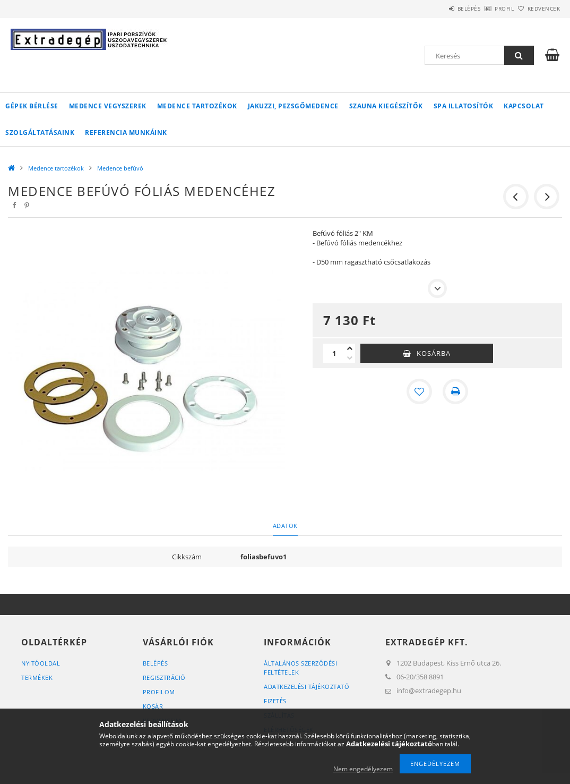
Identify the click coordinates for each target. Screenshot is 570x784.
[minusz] (349, 358)
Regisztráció (164, 677)
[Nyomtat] (455, 391)
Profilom (159, 692)
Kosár (153, 706)
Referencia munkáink (126, 132)
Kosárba (434, 353)
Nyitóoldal (40, 663)
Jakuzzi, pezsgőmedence (293, 105)
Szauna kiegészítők (386, 105)
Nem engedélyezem (363, 768)
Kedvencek (538, 8)
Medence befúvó (120, 168)
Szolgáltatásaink (39, 132)
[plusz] (349, 348)
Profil (486, 8)
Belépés (439, 8)
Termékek (37, 677)
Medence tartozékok (197, 105)
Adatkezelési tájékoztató (306, 687)
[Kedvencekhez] (419, 391)
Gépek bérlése (31, 105)
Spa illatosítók (464, 105)
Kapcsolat (524, 105)
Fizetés (275, 701)
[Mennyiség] (333, 353)
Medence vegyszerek (107, 105)
